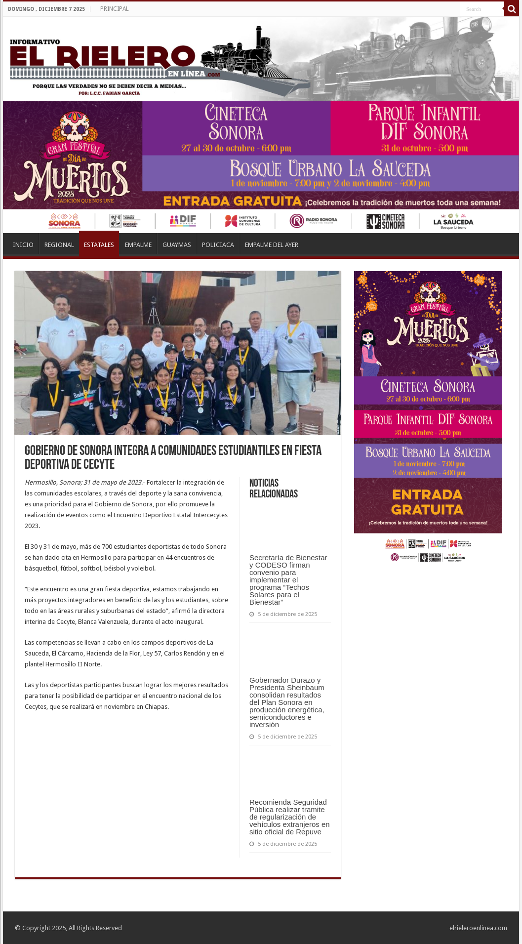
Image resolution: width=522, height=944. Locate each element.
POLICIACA (218, 244)
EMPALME (138, 244)
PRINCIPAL (114, 8)
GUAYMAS (176, 244)
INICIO (23, 244)
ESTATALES (99, 244)
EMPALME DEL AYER (271, 244)
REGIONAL (59, 244)
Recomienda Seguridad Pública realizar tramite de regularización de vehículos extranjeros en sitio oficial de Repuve (289, 817)
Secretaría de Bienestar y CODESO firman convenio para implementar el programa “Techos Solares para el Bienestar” (288, 579)
